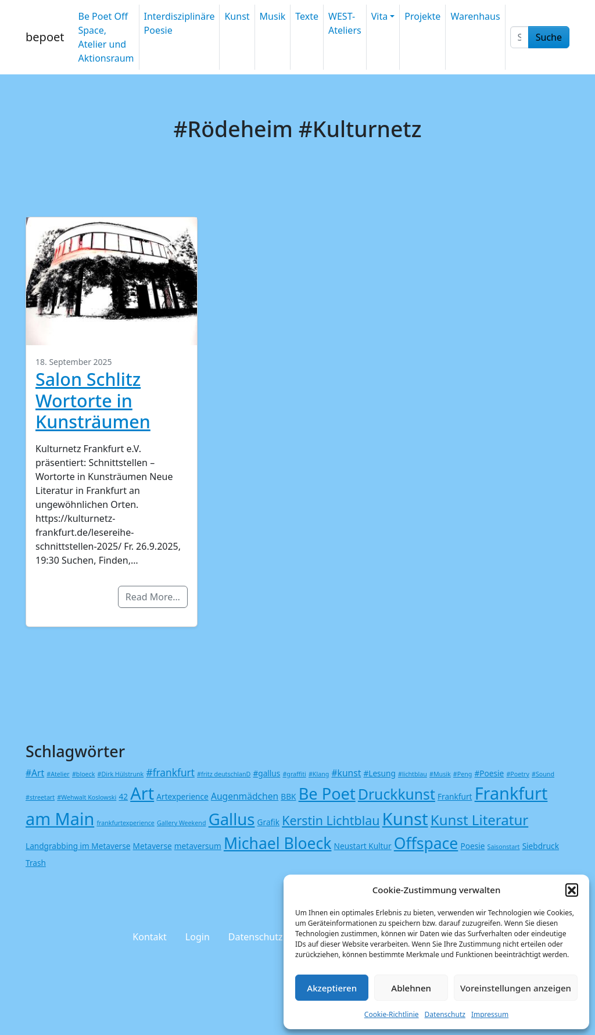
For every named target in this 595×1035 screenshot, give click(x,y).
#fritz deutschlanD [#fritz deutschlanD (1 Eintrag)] (223, 774)
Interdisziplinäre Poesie (179, 23)
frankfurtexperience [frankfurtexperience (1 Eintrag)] (125, 823)
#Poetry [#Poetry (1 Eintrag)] (517, 774)
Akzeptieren (332, 988)
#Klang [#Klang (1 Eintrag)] (319, 774)
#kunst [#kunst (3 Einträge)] (346, 773)
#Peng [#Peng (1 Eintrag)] (462, 774)
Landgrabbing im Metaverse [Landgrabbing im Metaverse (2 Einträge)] (78, 845)
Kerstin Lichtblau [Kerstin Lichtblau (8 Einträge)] (330, 820)
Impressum (489, 1014)
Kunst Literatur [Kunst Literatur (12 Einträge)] (479, 819)
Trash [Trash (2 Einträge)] (36, 862)
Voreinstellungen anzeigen (515, 988)
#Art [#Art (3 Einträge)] (35, 773)
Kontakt (149, 936)
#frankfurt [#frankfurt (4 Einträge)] (170, 772)
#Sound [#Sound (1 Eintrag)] (543, 774)
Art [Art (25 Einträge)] (142, 793)
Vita (379, 16)
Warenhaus (475, 16)
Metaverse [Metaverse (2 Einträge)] (152, 845)
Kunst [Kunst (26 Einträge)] (405, 818)
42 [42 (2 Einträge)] (123, 796)
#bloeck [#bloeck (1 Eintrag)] (83, 774)
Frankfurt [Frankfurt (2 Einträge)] (455, 796)
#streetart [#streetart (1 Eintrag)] (40, 797)
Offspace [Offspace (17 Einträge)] (426, 843)
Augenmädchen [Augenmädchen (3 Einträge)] (244, 796)
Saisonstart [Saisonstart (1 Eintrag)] (504, 847)
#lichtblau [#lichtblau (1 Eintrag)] (412, 774)
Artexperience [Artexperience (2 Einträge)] (182, 796)
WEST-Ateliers (344, 23)
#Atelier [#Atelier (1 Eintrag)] (57, 774)
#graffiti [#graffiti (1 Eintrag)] (294, 774)
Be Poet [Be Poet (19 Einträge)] (327, 793)
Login (197, 936)
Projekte (422, 16)
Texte (306, 16)
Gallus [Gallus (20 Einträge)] (232, 819)
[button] (572, 890)
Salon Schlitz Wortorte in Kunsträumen (92, 400)
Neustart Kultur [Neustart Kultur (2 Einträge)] (363, 845)
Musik (273, 16)
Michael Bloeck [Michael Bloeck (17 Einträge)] (278, 843)
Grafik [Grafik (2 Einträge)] (268, 822)
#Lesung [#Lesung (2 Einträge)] (379, 773)
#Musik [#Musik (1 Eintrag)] (440, 774)
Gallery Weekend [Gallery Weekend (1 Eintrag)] (181, 823)
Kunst (236, 16)
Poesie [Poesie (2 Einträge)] (472, 845)
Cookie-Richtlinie (391, 1014)
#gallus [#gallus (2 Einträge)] (267, 773)
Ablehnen (411, 988)
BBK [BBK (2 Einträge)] (288, 796)
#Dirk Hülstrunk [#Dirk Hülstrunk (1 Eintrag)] (121, 774)
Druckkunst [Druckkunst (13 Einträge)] (396, 794)
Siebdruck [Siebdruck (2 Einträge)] (540, 845)
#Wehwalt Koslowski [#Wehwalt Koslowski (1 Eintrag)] (86, 797)
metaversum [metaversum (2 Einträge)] (197, 845)
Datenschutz (445, 1014)
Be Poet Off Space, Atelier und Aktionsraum (106, 37)
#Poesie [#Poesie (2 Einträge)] (489, 773)
